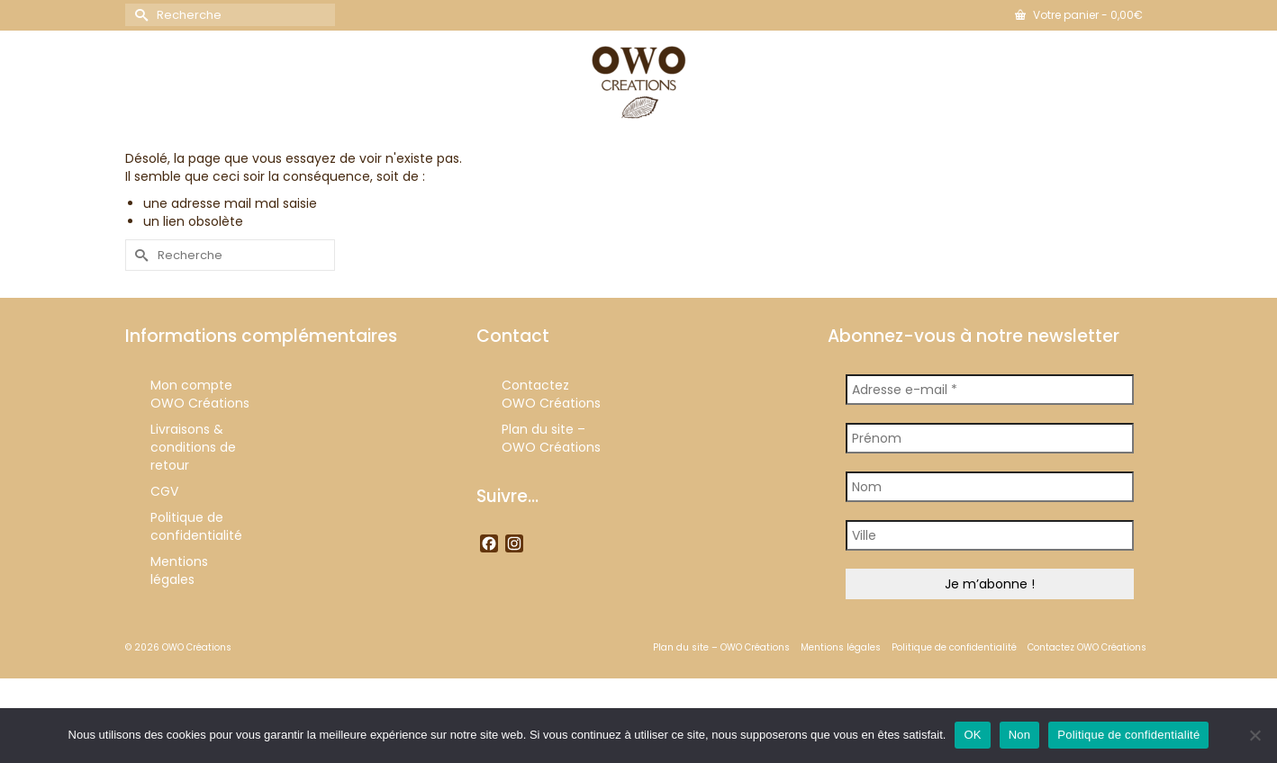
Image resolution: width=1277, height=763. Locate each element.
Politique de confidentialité (1128, 734)
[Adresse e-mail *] (990, 389)
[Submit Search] (138, 15)
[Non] (1254, 735)
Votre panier (1079, 14)
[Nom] (990, 486)
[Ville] (990, 535)
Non (1020, 734)
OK (972, 734)
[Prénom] (990, 438)
